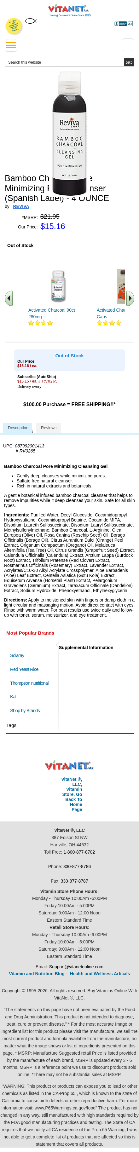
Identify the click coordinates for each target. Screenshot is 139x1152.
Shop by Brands (26, 710)
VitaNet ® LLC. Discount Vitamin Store (69, 765)
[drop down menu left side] (11, 45)
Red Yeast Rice (24, 669)
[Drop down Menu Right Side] (128, 44)
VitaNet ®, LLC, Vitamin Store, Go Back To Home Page (71, 794)
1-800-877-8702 (79, 852)
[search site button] (129, 62)
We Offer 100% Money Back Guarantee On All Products (14, 26)
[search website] (69, 62)
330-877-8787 (74, 881)
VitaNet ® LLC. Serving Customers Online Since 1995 (69, 10)
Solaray (17, 655)
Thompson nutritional (29, 683)
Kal (13, 696)
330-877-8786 (77, 866)
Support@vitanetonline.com (76, 966)
